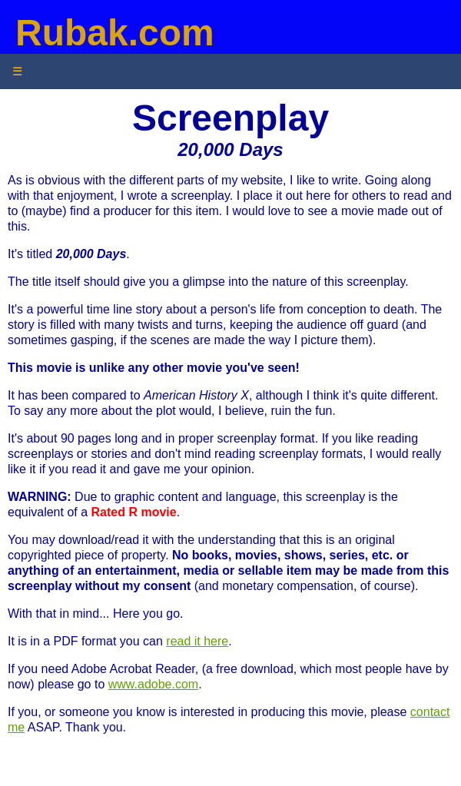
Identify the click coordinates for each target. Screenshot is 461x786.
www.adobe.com (153, 684)
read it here (197, 641)
